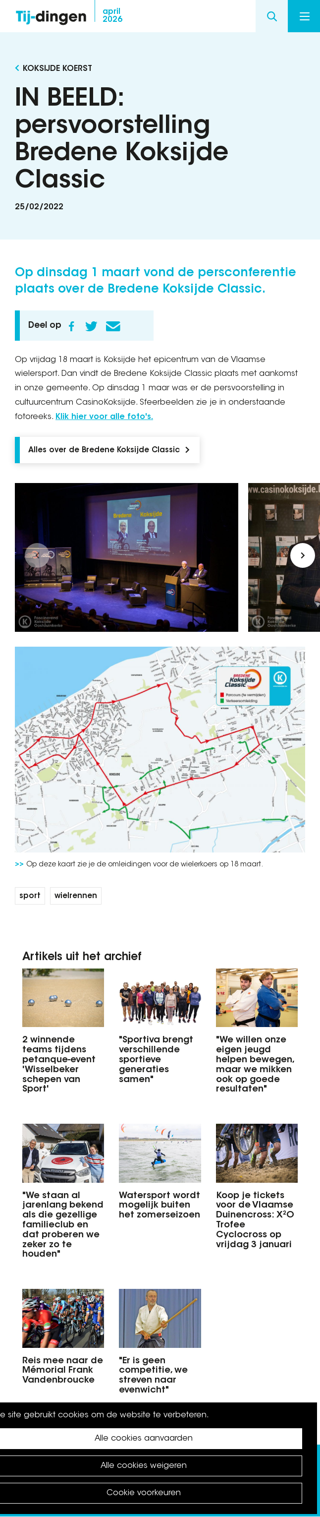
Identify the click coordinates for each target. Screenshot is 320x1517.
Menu (305, 16)
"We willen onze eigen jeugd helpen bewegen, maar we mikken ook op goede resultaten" (255, 1065)
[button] (37, 555)
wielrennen (75, 896)
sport (30, 896)
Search (272, 16)
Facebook (71, 326)
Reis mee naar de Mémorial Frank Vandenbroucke (62, 1371)
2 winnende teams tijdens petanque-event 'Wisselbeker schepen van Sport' (59, 1065)
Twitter (91, 326)
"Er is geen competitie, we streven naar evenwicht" (153, 1376)
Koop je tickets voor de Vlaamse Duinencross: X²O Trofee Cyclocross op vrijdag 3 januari (255, 1221)
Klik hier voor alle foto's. (104, 417)
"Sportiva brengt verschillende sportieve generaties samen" (156, 1060)
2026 (112, 16)
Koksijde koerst (57, 69)
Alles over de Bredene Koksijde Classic (104, 450)
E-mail (113, 326)
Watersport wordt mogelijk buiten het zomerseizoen (159, 1206)
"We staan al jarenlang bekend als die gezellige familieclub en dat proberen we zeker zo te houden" (63, 1226)
